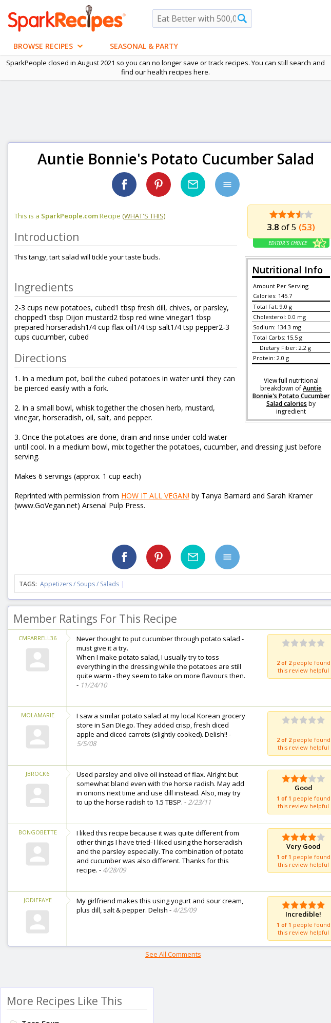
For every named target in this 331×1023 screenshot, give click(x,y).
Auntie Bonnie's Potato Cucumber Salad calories (291, 396)
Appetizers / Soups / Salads (80, 584)
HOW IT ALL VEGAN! (155, 495)
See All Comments (173, 954)
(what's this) (143, 215)
